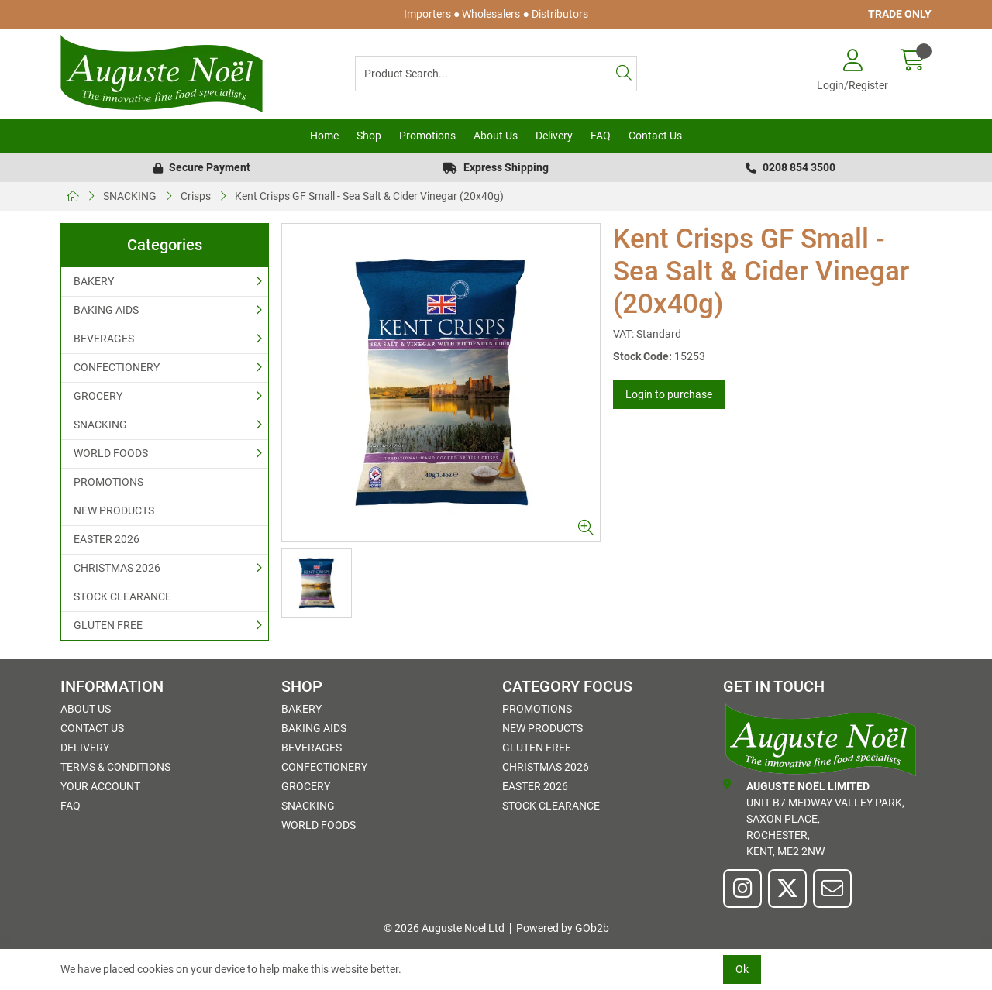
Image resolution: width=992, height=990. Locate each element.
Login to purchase (668, 394)
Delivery (554, 135)
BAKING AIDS (106, 310)
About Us (496, 135)
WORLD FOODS (111, 453)
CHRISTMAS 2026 (117, 568)
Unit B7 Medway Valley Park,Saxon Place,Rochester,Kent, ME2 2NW (813, 818)
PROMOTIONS (108, 482)
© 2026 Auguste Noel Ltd (444, 928)
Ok (742, 969)
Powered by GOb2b (562, 928)
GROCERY (98, 396)
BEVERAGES (104, 338)
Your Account (100, 786)
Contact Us (655, 135)
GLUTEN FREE (108, 625)
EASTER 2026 (107, 539)
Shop (368, 135)
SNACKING (130, 196)
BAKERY (94, 281)
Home (324, 135)
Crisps (196, 196)
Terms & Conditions (115, 767)
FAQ (601, 135)
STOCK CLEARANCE (122, 596)
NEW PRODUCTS (114, 510)
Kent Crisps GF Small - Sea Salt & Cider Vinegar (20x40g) (369, 196)
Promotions (427, 135)
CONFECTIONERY (117, 367)
